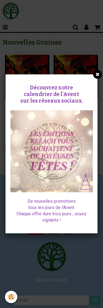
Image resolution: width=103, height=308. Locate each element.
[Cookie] (11, 297)
